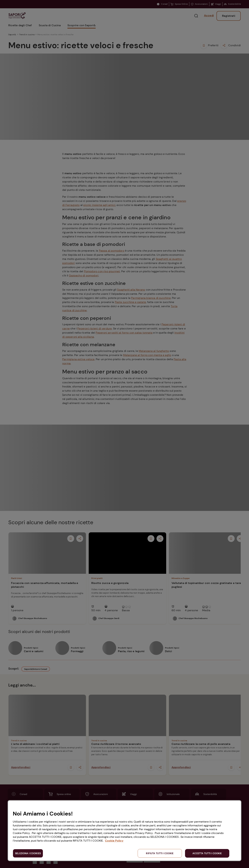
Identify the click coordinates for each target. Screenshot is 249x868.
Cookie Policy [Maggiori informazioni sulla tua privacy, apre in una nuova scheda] (114, 840)
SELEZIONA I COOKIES (28, 853)
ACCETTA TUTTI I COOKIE (207, 853)
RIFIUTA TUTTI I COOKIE (159, 853)
